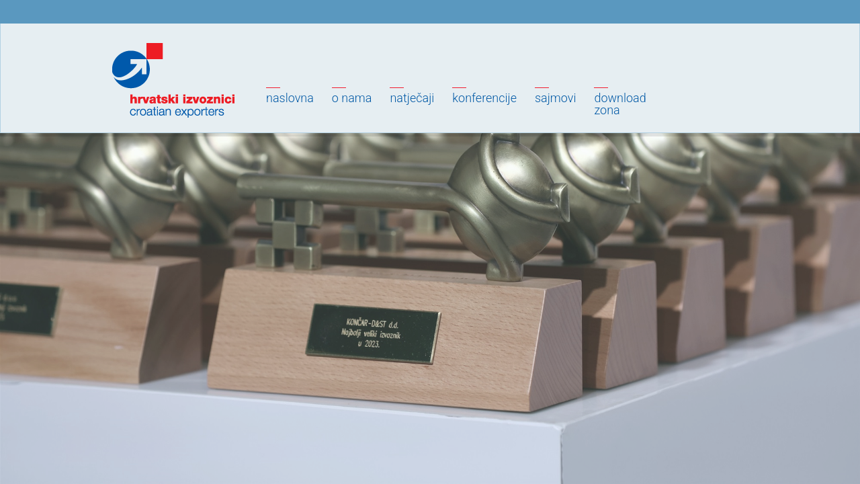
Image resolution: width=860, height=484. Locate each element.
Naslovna (290, 98)
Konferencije (484, 98)
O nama (352, 98)
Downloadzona (620, 104)
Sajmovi (555, 98)
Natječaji (412, 98)
